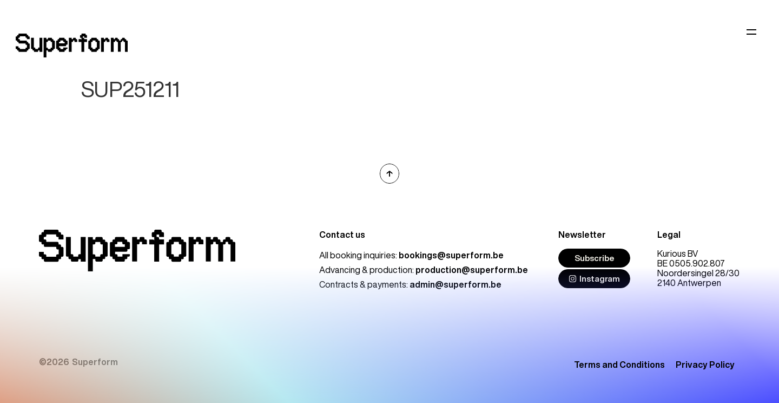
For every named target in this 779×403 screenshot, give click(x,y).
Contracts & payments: (410, 284)
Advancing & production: (423, 269)
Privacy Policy (705, 364)
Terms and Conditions (619, 364)
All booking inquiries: (411, 255)
